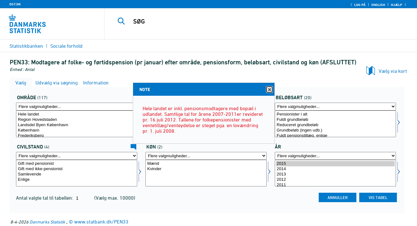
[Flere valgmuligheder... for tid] (335, 156)
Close (269, 89)
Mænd (206, 163)
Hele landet (76, 114)
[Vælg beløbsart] (335, 123)
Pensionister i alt (335, 114)
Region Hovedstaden (76, 119)
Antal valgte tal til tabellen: (45, 198)
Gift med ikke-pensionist (76, 169)
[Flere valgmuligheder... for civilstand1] (76, 156)
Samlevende (76, 174)
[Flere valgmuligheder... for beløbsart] (335, 106)
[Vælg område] (76, 123)
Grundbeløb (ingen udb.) (335, 130)
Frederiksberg (76, 135)
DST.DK (15, 4)
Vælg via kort (393, 71)
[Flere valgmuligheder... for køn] (206, 156)
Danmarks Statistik (47, 221)
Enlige (76, 179)
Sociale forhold (66, 46)
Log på (360, 5)
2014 (335, 169)
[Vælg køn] (206, 173)
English (378, 5)
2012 (335, 179)
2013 (335, 174)
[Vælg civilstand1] (76, 173)
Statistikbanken (26, 46)
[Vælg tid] (335, 173)
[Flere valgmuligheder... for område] (76, 106)
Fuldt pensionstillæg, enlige (335, 135)
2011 (335, 185)
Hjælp (396, 5)
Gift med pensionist (76, 163)
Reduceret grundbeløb (335, 125)
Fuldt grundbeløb (335, 119)
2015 (335, 163)
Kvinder (206, 169)
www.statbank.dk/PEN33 (101, 221)
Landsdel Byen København (76, 125)
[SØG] (254, 21)
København (76, 130)
